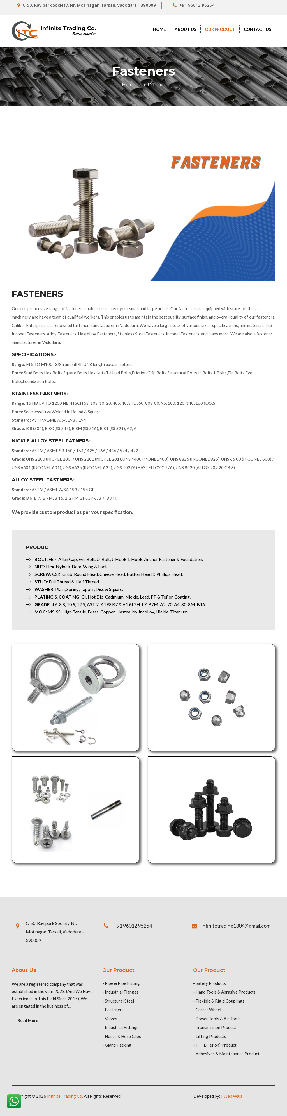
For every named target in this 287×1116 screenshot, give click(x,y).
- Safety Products (209, 983)
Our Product (220, 29)
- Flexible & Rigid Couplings (218, 1000)
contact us (257, 29)
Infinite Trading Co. (65, 1096)
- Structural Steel (118, 1000)
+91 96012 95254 (196, 5)
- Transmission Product (214, 1027)
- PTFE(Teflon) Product (215, 1044)
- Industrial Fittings (120, 1027)
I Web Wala (231, 1096)
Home (159, 29)
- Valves (109, 1018)
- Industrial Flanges (120, 991)
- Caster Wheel (207, 1009)
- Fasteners (113, 1009)
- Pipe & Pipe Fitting (121, 983)
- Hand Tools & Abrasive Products (224, 991)
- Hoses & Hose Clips (121, 1036)
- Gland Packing (116, 1044)
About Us (185, 29)
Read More (28, 1020)
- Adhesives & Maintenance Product (226, 1053)
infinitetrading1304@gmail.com (236, 925)
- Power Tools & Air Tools (216, 1018)
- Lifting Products (209, 1036)
